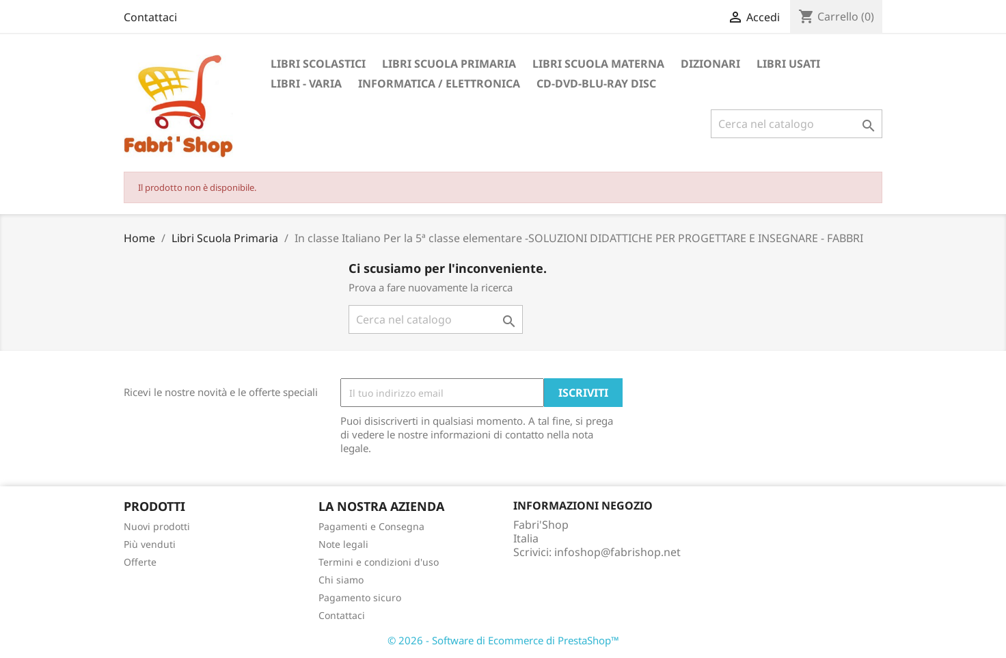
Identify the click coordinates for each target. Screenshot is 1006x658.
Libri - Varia (306, 83)
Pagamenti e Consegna (371, 526)
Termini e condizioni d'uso (378, 561)
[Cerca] (796, 123)
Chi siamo (341, 579)
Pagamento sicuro (359, 597)
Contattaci (150, 17)
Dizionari (710, 63)
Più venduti (150, 544)
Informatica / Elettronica (439, 83)
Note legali (343, 544)
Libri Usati (788, 63)
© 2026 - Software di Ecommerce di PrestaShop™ (503, 640)
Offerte (140, 561)
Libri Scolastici (318, 63)
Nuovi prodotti (157, 526)
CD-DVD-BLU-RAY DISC (596, 83)
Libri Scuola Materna (598, 63)
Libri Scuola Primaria (449, 63)
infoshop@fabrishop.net (617, 552)
